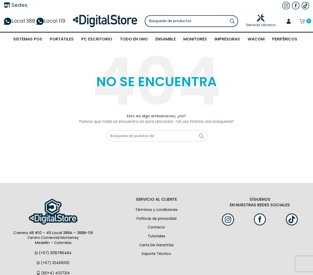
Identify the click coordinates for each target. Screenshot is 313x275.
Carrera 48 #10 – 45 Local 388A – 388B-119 (53, 234)
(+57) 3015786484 (53, 253)
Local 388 (19, 21)
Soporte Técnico (156, 254)
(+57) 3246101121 (53, 264)
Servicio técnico (261, 21)
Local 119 (50, 21)
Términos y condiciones (156, 210)
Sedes (15, 5)
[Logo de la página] (107, 21)
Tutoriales (156, 237)
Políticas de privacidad (156, 219)
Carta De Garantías (156, 246)
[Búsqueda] (193, 21)
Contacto (156, 228)
